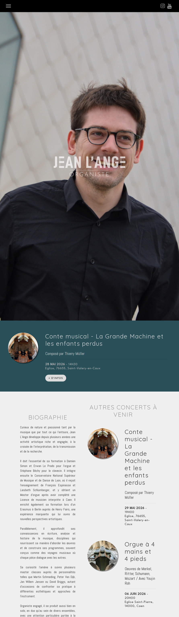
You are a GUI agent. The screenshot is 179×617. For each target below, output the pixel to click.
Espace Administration (89, 605)
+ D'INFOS (55, 141)
